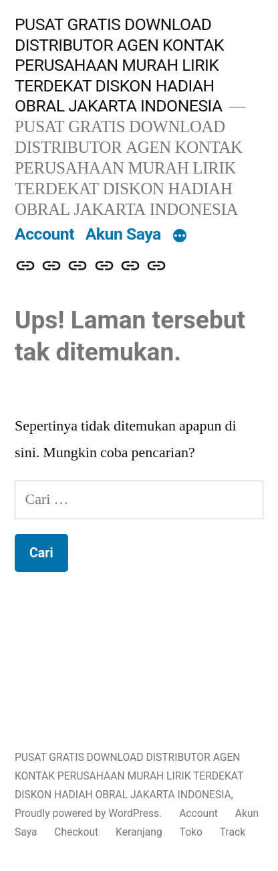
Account (44, 234)
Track (232, 832)
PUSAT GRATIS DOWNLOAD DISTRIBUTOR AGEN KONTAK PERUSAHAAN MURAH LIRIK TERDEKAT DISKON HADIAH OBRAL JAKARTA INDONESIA (119, 65)
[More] (180, 237)
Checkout (76, 832)
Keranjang (139, 832)
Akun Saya (123, 234)
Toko (191, 832)
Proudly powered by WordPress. (89, 813)
